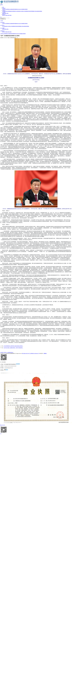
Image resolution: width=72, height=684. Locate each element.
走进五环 (3, 8)
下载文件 (6, 15)
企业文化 (19, 9)
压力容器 (21, 11)
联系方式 (3, 14)
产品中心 (3, 10)
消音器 (29, 11)
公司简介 (3, 9)
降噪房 (27, 11)
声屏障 (32, 11)
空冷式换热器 (17, 11)
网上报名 (6, 13)
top (0, 433)
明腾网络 (45, 353)
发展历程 (13, 9)
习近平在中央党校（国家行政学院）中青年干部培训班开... (13, 347)
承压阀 (3, 11)
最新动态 (16, 9)
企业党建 (10, 9)
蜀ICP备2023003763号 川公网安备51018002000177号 (31, 353)
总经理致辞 (7, 9)
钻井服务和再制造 (39, 11)
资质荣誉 (26, 9)
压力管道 (24, 11)
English (1, 4)
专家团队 (22, 9)
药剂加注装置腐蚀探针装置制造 (10, 11)
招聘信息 (3, 13)
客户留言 (9, 15)
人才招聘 (3, 12)
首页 (3, 7)
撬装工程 (34, 11)
